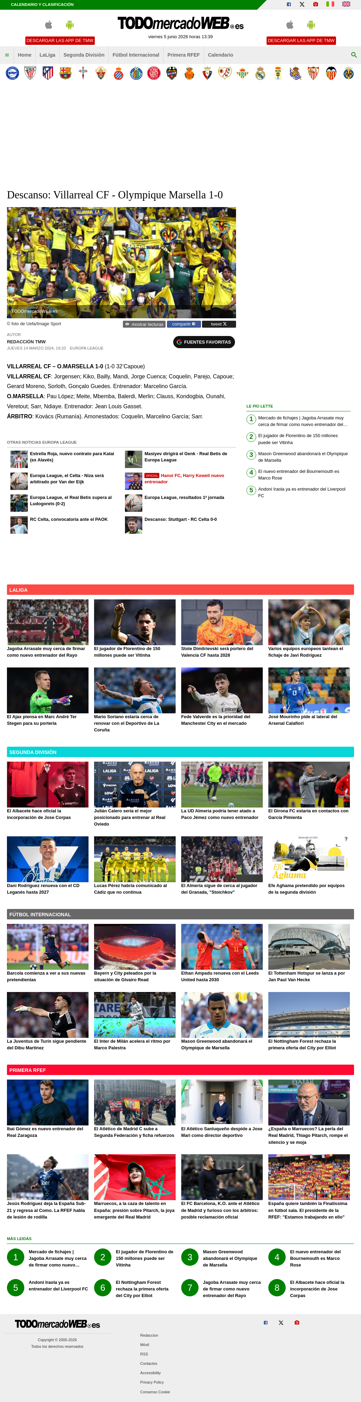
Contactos (148, 1364)
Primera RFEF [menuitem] (184, 55)
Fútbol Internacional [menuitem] (136, 55)
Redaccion (149, 1335)
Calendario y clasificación (42, 4)
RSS (144, 1354)
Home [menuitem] (24, 55)
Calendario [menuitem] (220, 55)
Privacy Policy (152, 1382)
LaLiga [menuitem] (47, 55)
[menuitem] (7, 55)
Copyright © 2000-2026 (57, 1340)
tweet (219, 324)
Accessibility (150, 1373)
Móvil (144, 1345)
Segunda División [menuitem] (84, 55)
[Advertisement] (180, 135)
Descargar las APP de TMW (59, 40)
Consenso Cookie (155, 1392)
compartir (183, 324)
